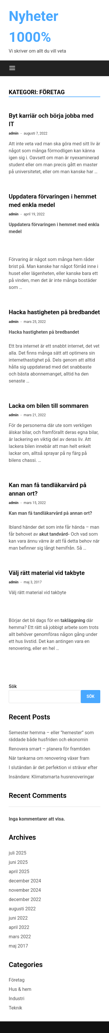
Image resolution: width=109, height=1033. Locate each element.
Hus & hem (20, 989)
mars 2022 (20, 936)
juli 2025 (17, 853)
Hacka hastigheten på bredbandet (54, 312)
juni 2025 (18, 862)
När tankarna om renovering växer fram (49, 758)
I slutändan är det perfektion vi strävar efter (54, 767)
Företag (16, 980)
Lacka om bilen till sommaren (48, 405)
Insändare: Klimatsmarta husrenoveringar (51, 777)
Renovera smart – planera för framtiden (49, 749)
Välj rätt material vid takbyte (47, 572)
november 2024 (25, 890)
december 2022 (25, 899)
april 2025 (19, 871)
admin (13, 133)
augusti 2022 (22, 909)
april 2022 (19, 927)
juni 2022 (18, 918)
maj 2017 (18, 946)
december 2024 (25, 881)
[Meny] (12, 68)
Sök (13, 686)
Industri (16, 998)
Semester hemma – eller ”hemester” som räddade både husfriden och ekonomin (51, 736)
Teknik (15, 1008)
